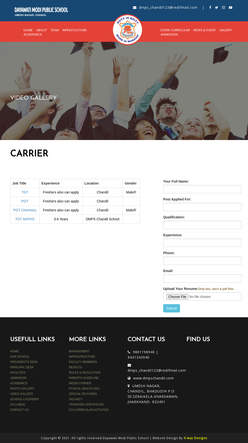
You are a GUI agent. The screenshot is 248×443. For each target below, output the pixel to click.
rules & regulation (85, 372)
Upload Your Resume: (198, 289)
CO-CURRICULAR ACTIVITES (89, 410)
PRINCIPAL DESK (22, 367)
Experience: (172, 235)
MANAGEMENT (79, 351)
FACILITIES (17, 372)
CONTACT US (19, 410)
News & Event (205, 30)
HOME (14, 351)
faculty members (83, 362)
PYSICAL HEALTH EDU (84, 388)
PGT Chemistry (24, 210)
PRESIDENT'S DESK (24, 362)
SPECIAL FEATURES (83, 394)
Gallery (225, 30)
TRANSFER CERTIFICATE (86, 404)
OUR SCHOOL (20, 356)
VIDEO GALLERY (21, 394)
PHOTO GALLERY (22, 388)
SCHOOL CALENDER (24, 399)
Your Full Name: (176, 181)
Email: (168, 271)
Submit (171, 308)
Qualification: (174, 217)
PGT (24, 201)
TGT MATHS (25, 219)
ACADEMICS (18, 383)
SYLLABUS (17, 404)
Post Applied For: (177, 199)
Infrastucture (74, 30)
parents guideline (84, 378)
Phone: (169, 253)
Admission (169, 34)
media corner (80, 383)
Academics (32, 34)
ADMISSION (18, 378)
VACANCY (76, 399)
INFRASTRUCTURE (82, 356)
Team (55, 30)
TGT (25, 192)
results (75, 367)
